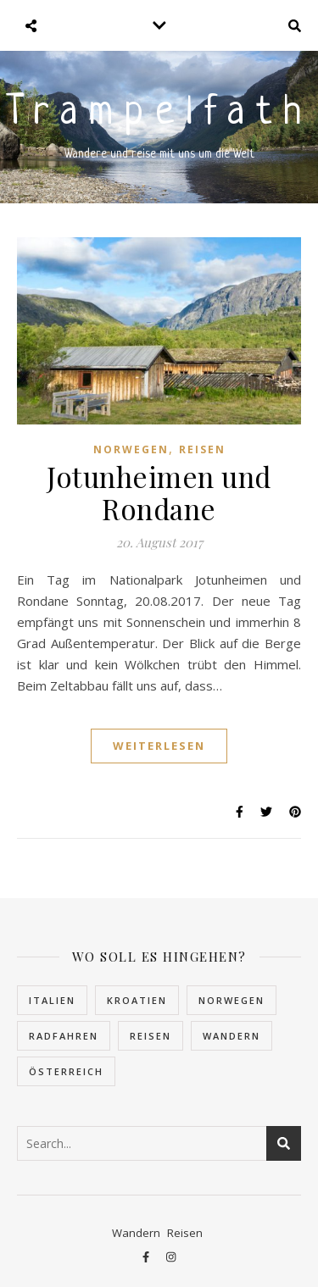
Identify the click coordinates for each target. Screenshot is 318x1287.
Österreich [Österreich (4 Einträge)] (66, 1071)
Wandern (136, 1232)
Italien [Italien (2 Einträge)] (52, 1000)
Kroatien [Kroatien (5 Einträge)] (137, 1000)
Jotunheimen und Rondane (159, 492)
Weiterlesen (159, 745)
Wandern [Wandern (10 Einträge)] (231, 1035)
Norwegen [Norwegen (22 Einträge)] (231, 1000)
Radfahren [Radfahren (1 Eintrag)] (63, 1035)
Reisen (202, 449)
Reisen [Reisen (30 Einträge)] (150, 1035)
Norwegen (131, 449)
